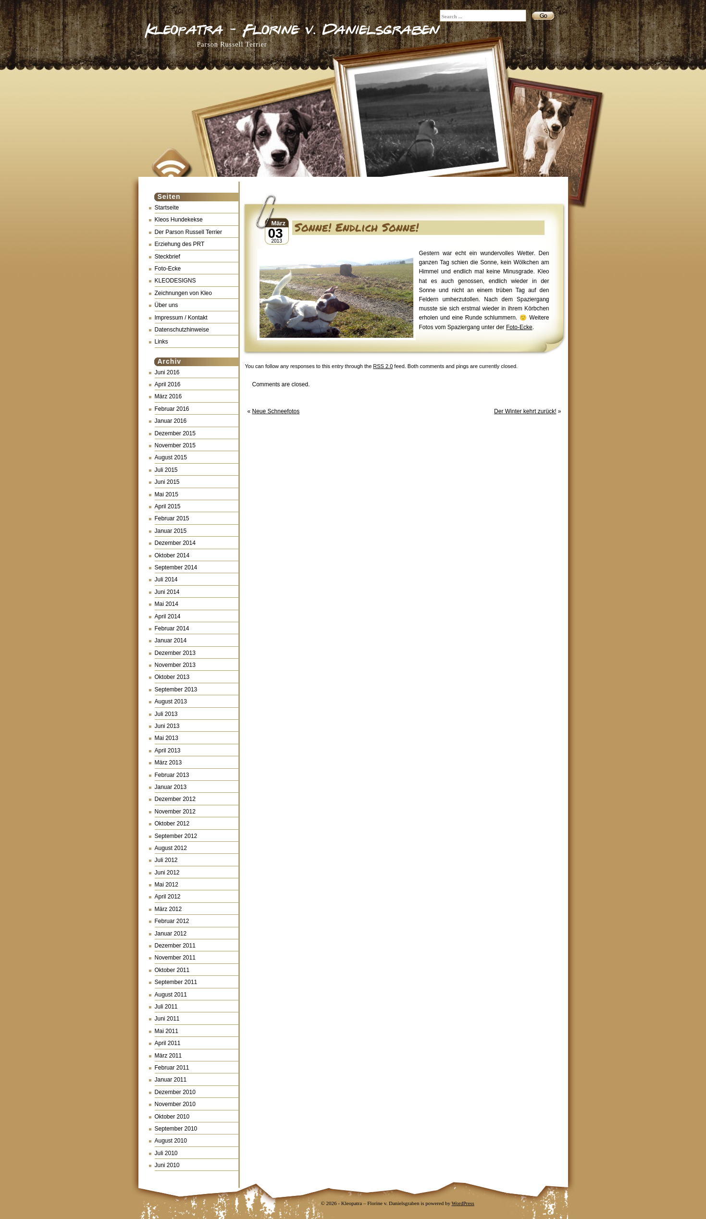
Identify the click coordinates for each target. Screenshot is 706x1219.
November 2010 (175, 1104)
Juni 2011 (167, 1018)
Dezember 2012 (175, 799)
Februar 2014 (172, 628)
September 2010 (176, 1128)
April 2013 (168, 750)
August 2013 (171, 701)
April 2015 (168, 506)
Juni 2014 (167, 592)
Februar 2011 (172, 1067)
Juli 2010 (166, 1153)
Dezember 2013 (175, 653)
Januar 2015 (171, 531)
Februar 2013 (172, 775)
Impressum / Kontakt (181, 317)
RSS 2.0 (383, 366)
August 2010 (171, 1140)
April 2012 (168, 896)
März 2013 (168, 762)
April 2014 (168, 616)
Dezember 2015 (175, 433)
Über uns (166, 305)
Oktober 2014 (172, 555)
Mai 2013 (166, 738)
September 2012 (176, 836)
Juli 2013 (166, 714)
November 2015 (175, 445)
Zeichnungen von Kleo (183, 293)
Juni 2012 (167, 872)
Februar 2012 (172, 921)
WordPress (463, 1203)
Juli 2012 (166, 860)
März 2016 (168, 396)
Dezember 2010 (175, 1092)
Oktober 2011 (172, 970)
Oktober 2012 (172, 823)
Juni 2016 (167, 372)
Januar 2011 (171, 1079)
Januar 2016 (171, 421)
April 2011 (168, 1043)
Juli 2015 (166, 470)
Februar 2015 (172, 518)
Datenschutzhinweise (182, 329)
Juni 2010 (167, 1165)
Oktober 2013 (172, 677)
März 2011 (168, 1055)
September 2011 (176, 982)
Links (161, 341)
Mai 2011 (166, 1031)
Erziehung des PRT (180, 244)
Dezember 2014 (175, 543)
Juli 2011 (166, 1006)
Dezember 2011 (175, 945)
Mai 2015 (166, 494)
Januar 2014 (171, 640)
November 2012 (175, 811)
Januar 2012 (171, 933)
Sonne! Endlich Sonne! (357, 227)
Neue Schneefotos (276, 411)
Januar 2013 (171, 787)
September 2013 (176, 689)
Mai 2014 (166, 604)
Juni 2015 (167, 482)
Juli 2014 (166, 579)
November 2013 (175, 665)
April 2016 (168, 384)
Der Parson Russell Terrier (189, 232)
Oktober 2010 (172, 1116)
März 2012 (168, 909)
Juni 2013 (167, 726)
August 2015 (171, 457)
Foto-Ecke (168, 268)
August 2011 (171, 994)
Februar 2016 (172, 409)
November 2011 (175, 957)
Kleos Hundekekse (179, 219)
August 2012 (171, 848)
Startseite (167, 207)
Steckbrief (167, 256)
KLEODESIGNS (175, 280)
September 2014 (176, 567)
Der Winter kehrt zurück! (525, 411)
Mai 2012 (166, 884)
